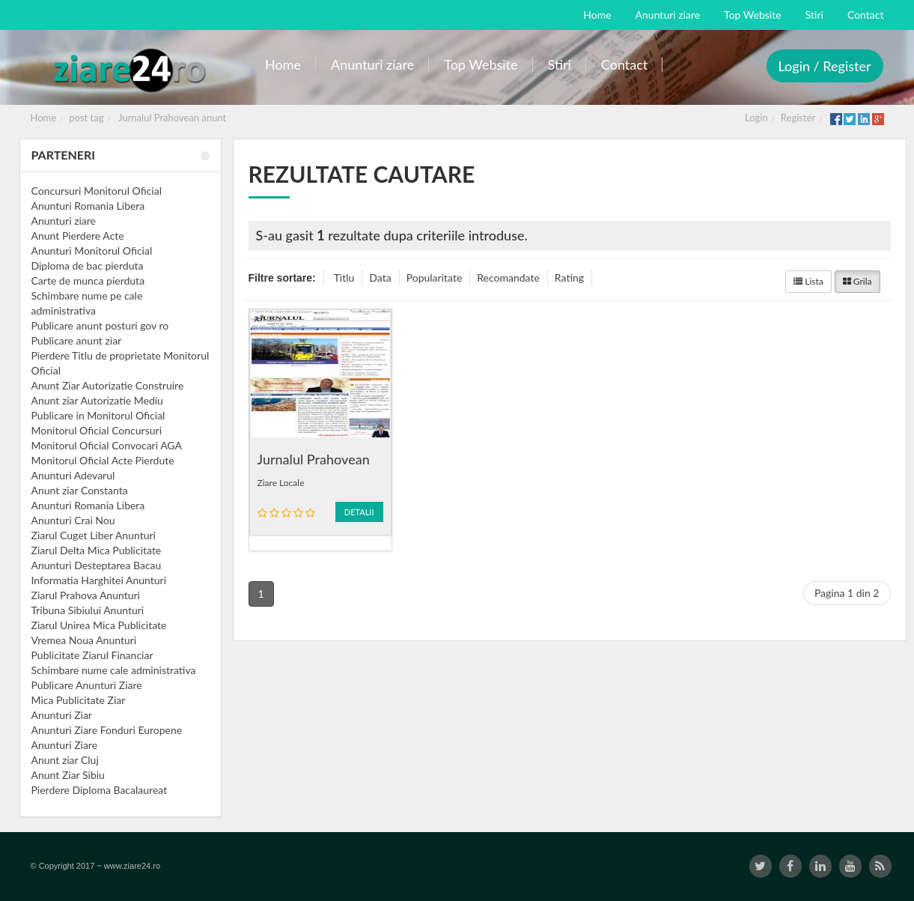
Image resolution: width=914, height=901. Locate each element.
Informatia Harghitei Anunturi (99, 580)
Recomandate (508, 277)
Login (756, 118)
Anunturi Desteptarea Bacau (96, 565)
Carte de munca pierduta (88, 280)
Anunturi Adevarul (73, 475)
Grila (857, 281)
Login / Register (825, 66)
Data (380, 277)
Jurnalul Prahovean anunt (172, 118)
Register (798, 118)
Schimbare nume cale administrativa (113, 670)
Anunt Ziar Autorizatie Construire (107, 385)
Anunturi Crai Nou (73, 520)
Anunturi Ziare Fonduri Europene (107, 729)
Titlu (344, 277)
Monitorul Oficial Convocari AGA (107, 445)
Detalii (359, 512)
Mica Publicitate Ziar (78, 700)
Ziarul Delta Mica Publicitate (96, 550)
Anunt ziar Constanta (79, 490)
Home (44, 118)
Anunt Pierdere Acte (77, 235)
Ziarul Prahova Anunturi (85, 595)
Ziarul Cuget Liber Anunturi (93, 535)
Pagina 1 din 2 (847, 592)
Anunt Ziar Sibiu (68, 774)
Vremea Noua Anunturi (84, 640)
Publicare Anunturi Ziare (86, 685)
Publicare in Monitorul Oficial (98, 415)
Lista (808, 281)
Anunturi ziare (64, 220)
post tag (86, 118)
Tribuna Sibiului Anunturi (87, 610)
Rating (569, 277)
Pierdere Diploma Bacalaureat (99, 789)
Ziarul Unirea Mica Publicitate (99, 625)
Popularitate (434, 277)
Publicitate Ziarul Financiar (92, 655)
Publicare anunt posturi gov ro (100, 325)
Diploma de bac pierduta (87, 265)
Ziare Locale (281, 482)
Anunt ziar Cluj (65, 759)
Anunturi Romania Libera (88, 205)
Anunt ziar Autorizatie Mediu (97, 400)
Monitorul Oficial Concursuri (96, 430)
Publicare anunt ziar (76, 340)
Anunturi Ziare (64, 744)
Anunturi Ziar (61, 715)
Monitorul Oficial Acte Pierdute (102, 460)
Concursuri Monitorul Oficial (96, 190)
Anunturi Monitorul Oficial (92, 250)
